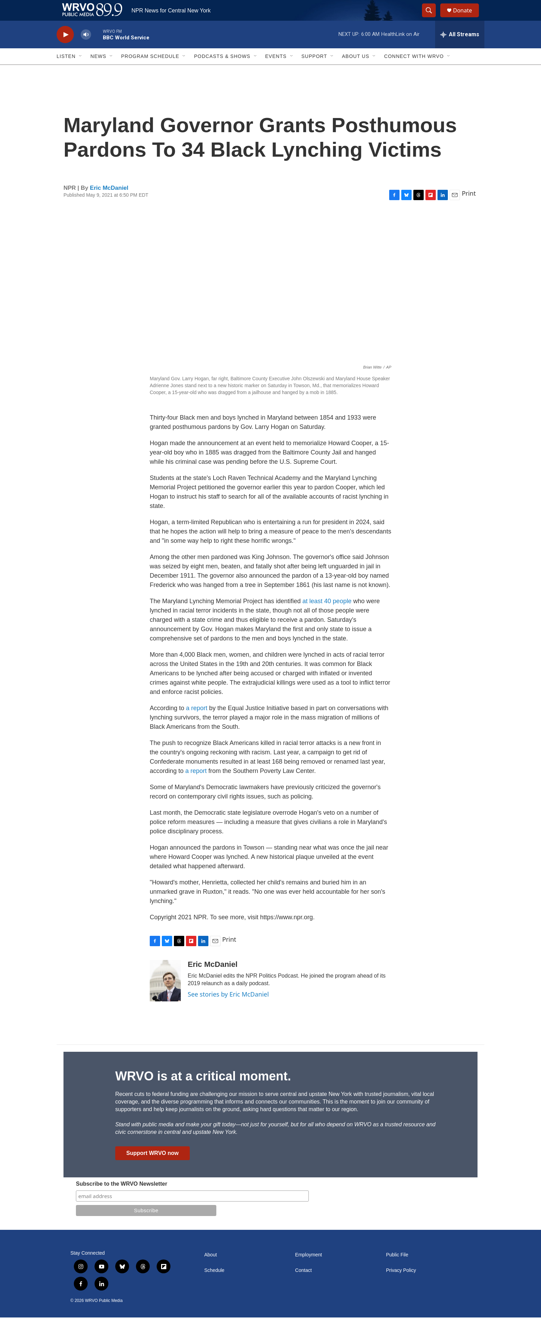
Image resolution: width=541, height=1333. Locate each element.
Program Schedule (150, 72)
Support (314, 72)
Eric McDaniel (109, 203)
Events (276, 72)
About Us (355, 72)
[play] (65, 50)
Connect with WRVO (414, 72)
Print (469, 209)
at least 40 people (327, 616)
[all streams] (459, 50)
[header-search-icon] (432, 18)
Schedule (214, 1285)
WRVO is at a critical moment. (203, 1092)
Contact (303, 1285)
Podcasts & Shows (222, 72)
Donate (467, 18)
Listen (66, 72)
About (210, 1270)
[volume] (86, 50)
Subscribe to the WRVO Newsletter (121, 1199)
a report (197, 723)
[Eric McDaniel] (165, 996)
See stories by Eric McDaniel (228, 1010)
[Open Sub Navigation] (80, 72)
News (98, 72)
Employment (308, 1270)
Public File (397, 1270)
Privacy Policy (401, 1285)
